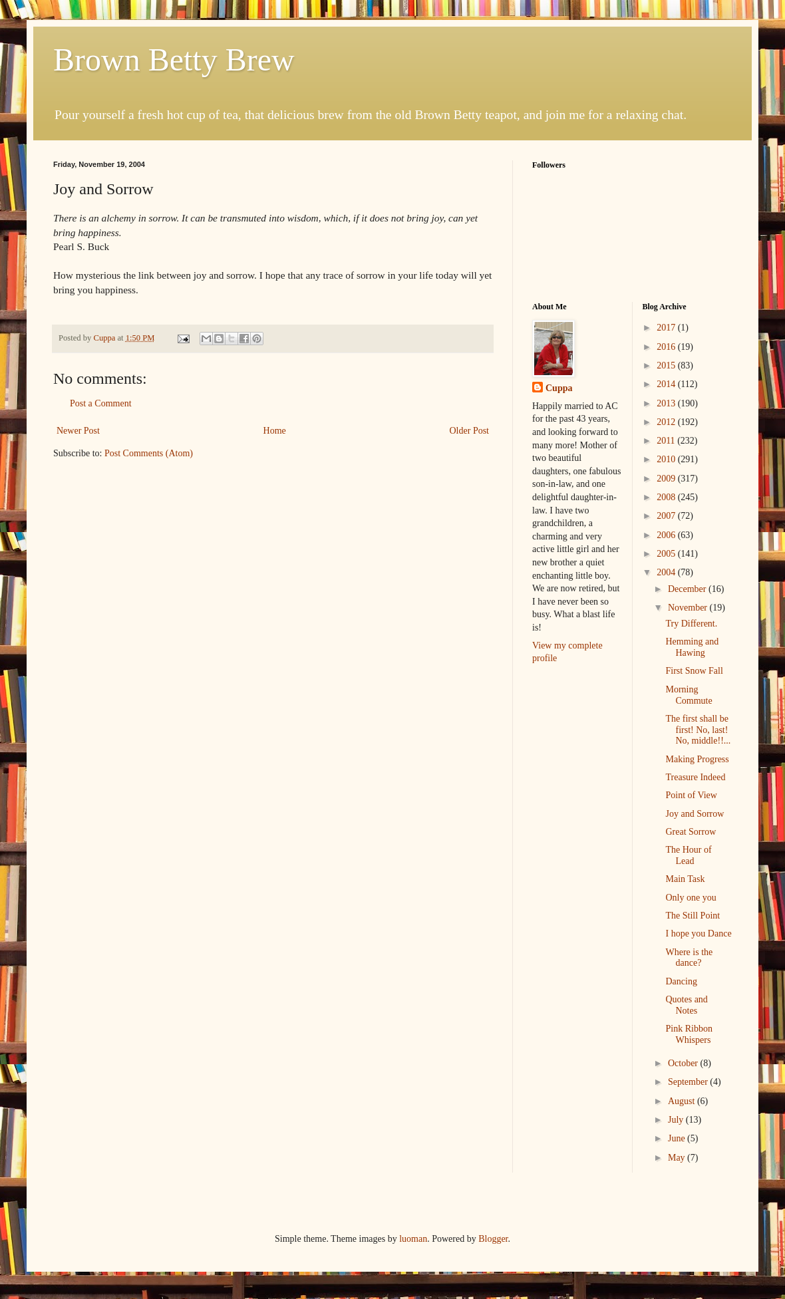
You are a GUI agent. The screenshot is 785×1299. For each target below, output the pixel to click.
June (677, 1138)
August (682, 1101)
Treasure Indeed (695, 777)
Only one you (690, 898)
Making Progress (696, 759)
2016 (667, 347)
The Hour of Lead (688, 855)
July (677, 1120)
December (688, 589)
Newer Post (78, 431)
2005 (667, 554)
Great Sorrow (690, 832)
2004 (667, 572)
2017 (667, 328)
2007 (667, 516)
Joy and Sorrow (694, 814)
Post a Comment (101, 403)
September (689, 1082)
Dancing (681, 981)
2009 (667, 479)
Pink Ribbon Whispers (688, 1034)
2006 (667, 535)
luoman (413, 1239)
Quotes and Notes (686, 1005)
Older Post (470, 431)
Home (274, 431)
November (689, 608)
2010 (667, 459)
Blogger (493, 1239)
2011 (667, 441)
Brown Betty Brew (174, 59)
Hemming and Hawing (691, 647)
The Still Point (692, 916)
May (677, 1158)
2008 (667, 497)
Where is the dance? (688, 957)
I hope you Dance (698, 933)
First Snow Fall (693, 671)
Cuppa (559, 388)
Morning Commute (688, 695)
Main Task (685, 879)
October (684, 1063)
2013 (667, 403)
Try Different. (691, 624)
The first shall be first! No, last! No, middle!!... (697, 730)
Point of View (690, 795)
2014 (667, 384)
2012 (667, 422)
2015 (667, 365)
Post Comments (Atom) (148, 453)
